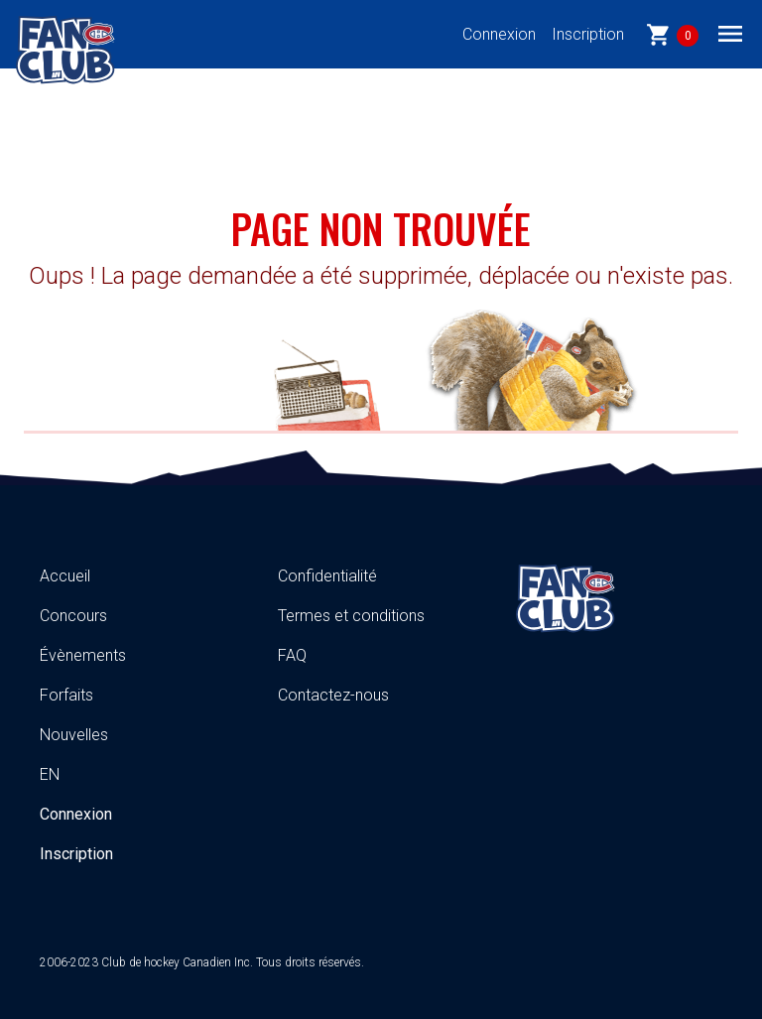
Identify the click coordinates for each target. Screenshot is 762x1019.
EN (50, 774)
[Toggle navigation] (730, 33)
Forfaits (66, 695)
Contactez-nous (333, 695)
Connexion (499, 34)
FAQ (292, 655)
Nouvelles (74, 734)
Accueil (65, 576)
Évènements (83, 655)
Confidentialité (327, 576)
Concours (73, 615)
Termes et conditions (351, 615)
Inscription (588, 34)
